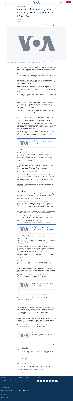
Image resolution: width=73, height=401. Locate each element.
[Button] (48, 25)
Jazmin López (27, 19)
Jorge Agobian (20, 19)
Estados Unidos (21, 6)
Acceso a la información (6, 390)
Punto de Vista (4, 397)
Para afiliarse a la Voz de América (8, 380)
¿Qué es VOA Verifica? (24, 390)
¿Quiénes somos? (23, 380)
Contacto (3, 383)
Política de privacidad (24, 383)
